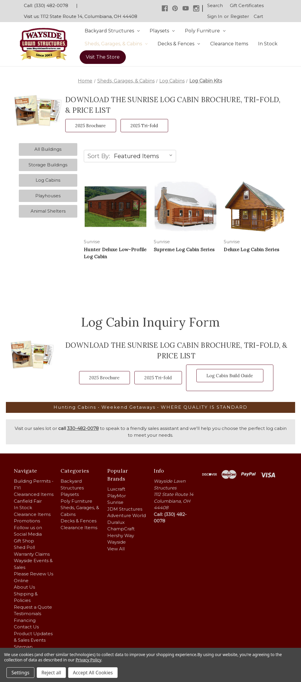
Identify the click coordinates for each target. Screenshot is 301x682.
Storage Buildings (48, 165)
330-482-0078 (83, 428)
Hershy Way (120, 535)
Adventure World (126, 515)
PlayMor (116, 496)
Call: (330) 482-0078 (46, 5)
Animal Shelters (48, 211)
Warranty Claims (32, 554)
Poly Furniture (205, 31)
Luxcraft (116, 489)
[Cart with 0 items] (258, 16)
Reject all (51, 672)
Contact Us (26, 627)
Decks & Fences (179, 44)
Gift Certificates (247, 5)
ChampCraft (121, 529)
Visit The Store (103, 57)
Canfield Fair (28, 501)
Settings (20, 672)
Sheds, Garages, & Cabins (116, 44)
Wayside (116, 542)
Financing (25, 620)
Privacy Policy (88, 660)
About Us (24, 587)
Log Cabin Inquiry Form (150, 322)
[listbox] (144, 156)
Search (215, 5)
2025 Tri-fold (144, 125)
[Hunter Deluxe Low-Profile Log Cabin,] (115, 206)
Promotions (27, 521)
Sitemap (23, 647)
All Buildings (47, 149)
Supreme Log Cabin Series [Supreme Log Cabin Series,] (184, 249)
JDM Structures (124, 509)
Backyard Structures (112, 31)
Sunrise (115, 502)
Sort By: (98, 156)
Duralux (116, 522)
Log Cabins (48, 180)
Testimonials (27, 613)
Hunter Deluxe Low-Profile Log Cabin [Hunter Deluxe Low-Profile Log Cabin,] (115, 252)
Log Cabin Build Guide (229, 375)
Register (239, 16)
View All (116, 549)
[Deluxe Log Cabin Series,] (255, 206)
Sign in (214, 16)
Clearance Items (229, 44)
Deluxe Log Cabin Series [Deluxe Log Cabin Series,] (251, 249)
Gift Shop (24, 541)
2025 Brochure (90, 125)
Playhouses (48, 195)
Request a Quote (33, 607)
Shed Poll (24, 547)
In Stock (267, 44)
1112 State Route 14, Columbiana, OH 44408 (89, 16)
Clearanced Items (33, 494)
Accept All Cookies (93, 672)
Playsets (162, 31)
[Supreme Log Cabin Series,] (185, 206)
